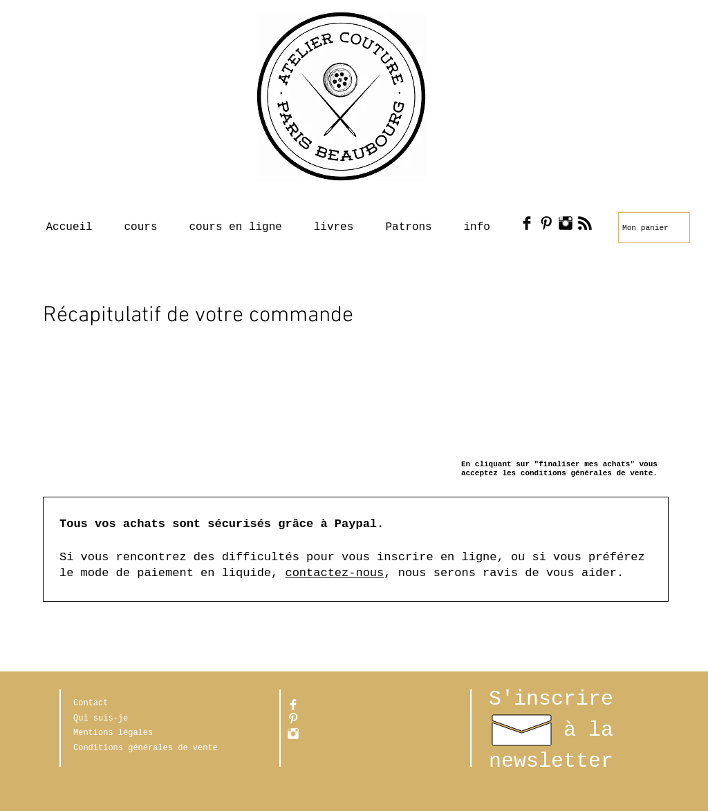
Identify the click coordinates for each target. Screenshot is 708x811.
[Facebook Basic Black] (527, 223)
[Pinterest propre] (293, 718)
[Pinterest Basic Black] (546, 223)
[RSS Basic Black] (585, 223)
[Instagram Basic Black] (565, 223)
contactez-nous (334, 573)
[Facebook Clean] (293, 704)
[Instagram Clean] (293, 733)
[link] (648, 227)
